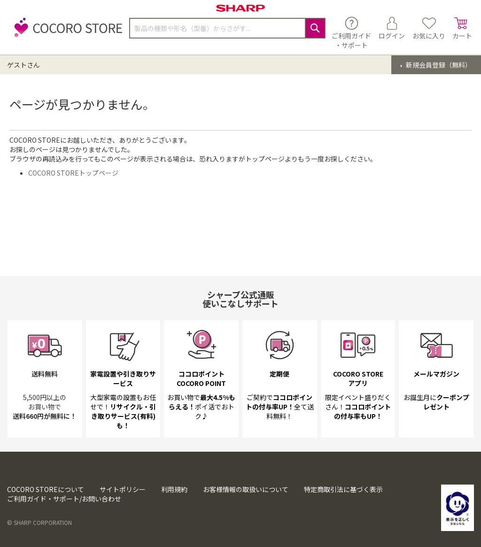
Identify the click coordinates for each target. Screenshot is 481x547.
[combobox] (227, 28)
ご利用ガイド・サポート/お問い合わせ (64, 498)
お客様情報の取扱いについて (245, 489)
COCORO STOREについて (45, 489)
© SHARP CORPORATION (39, 522)
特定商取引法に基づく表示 (343, 489)
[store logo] (65, 32)
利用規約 (174, 489)
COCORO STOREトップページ (73, 172)
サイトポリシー (123, 489)
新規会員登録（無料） (438, 64)
